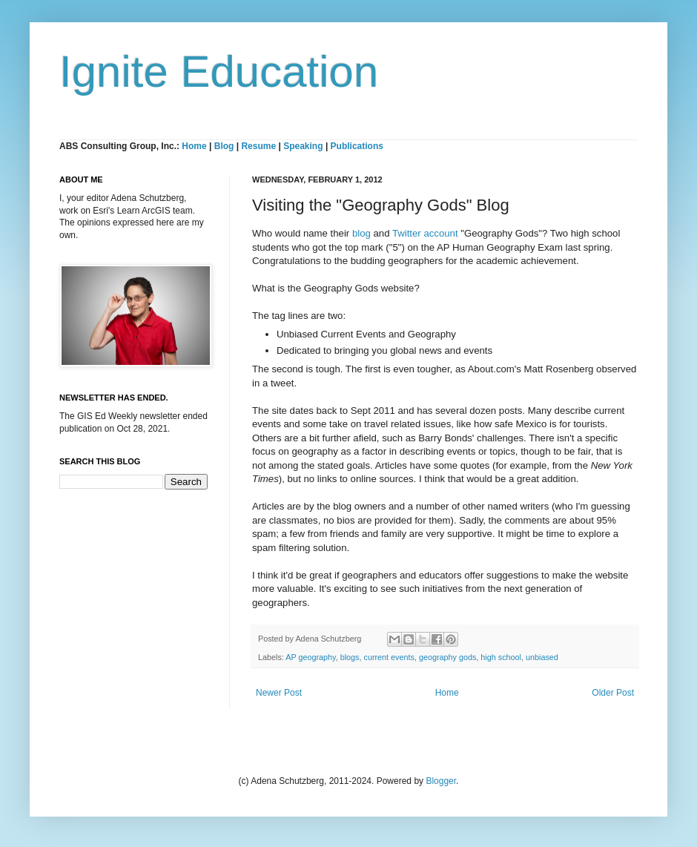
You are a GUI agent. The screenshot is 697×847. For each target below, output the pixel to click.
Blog (224, 146)
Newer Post (279, 693)
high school (500, 657)
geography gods (447, 657)
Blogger (441, 781)
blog (361, 233)
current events (388, 657)
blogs (350, 657)
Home (194, 146)
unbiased (542, 657)
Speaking (303, 146)
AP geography (310, 657)
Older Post (613, 693)
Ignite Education (218, 71)
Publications (357, 146)
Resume (259, 146)
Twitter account (425, 233)
